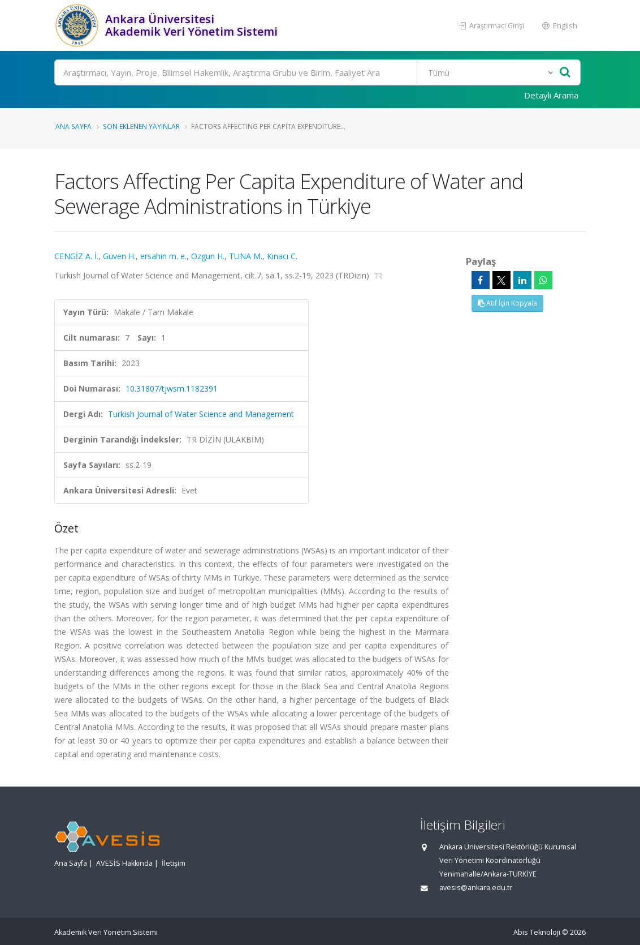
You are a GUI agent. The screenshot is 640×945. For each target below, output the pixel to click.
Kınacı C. (282, 256)
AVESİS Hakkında (124, 863)
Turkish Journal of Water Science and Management (201, 414)
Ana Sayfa (73, 126)
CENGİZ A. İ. (76, 256)
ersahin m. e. (163, 256)
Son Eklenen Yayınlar (141, 126)
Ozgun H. (207, 256)
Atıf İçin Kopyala (507, 303)
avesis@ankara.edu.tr (475, 887)
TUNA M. (245, 256)
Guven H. (119, 256)
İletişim (173, 863)
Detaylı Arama (551, 95)
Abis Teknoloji (536, 932)
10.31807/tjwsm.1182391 (172, 388)
